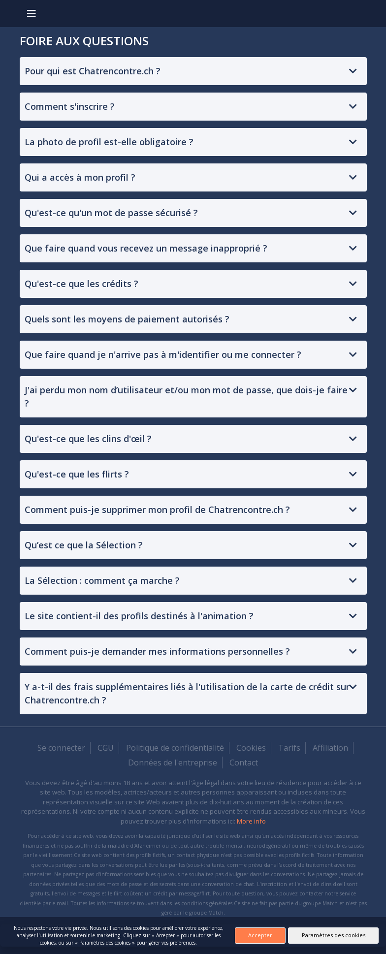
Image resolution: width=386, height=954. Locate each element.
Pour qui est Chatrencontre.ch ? (93, 71)
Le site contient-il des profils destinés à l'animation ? (139, 616)
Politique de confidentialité (175, 747)
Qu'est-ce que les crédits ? (81, 283)
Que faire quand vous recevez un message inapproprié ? (146, 248)
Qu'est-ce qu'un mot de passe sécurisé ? (111, 213)
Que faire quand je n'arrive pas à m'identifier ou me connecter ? (163, 354)
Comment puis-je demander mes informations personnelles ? (157, 651)
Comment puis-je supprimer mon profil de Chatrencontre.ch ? (157, 509)
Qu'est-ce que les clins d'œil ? (88, 439)
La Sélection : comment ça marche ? (102, 580)
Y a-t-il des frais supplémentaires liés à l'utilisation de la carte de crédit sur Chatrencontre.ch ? (187, 693)
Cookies (251, 747)
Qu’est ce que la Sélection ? (84, 545)
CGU (105, 747)
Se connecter (61, 747)
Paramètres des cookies (333, 935)
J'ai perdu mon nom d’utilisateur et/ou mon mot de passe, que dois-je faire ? (186, 396)
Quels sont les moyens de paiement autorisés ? (127, 319)
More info (251, 821)
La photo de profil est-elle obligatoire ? (109, 142)
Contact (243, 762)
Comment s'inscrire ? (70, 106)
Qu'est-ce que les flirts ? (77, 474)
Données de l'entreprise (172, 762)
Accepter (260, 935)
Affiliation (330, 747)
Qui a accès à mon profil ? (80, 177)
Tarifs (289, 747)
